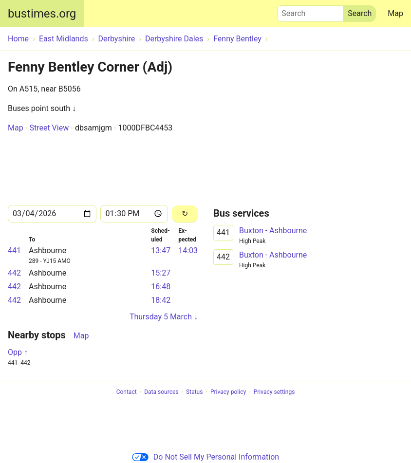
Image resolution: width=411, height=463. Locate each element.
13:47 (160, 250)
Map (395, 13)
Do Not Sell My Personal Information (205, 457)
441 (14, 250)
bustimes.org (42, 13)
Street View (49, 127)
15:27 (160, 273)
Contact (126, 392)
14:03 (188, 250)
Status (194, 392)
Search (310, 11)
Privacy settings (274, 392)
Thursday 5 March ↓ (164, 316)
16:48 (160, 286)
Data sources (161, 392)
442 (14, 273)
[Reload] (185, 213)
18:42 (160, 300)
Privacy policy (228, 392)
